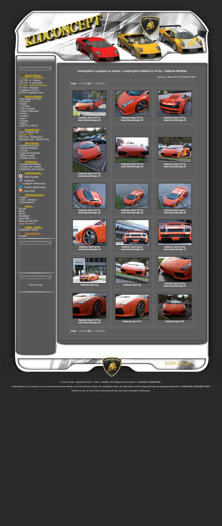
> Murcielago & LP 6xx (30, 99)
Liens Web (24, 218)
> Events (23, 150)
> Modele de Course (29, 146)
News (21, 211)
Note (193, 77)
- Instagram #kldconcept (32, 183)
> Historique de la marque (31, 169)
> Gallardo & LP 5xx (29, 90)
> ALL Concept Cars (29, 132)
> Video (22, 197)
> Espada (23, 121)
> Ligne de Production (30, 153)
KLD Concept (35, 285)
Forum (22, 213)
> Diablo (23, 104)
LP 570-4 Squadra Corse (31, 92)
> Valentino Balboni (28, 148)
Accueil (22, 208)
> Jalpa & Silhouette (29, 111)
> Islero (22, 118)
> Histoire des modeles (30, 167)
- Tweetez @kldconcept (32, 187)
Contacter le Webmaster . (149, 382)
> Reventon (24, 101)
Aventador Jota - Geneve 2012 (34, 139)
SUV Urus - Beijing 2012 (31, 137)
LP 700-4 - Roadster (29, 88)
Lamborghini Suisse (28, 229)
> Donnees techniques (30, 164)
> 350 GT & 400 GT (28, 125)
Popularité (184, 77)
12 (102, 83)
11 (99, 83)
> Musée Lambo (27, 155)
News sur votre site (28, 221)
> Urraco (23, 113)
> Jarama (23, 116)
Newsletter (24, 216)
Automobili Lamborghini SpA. (196, 386)
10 (96, 83)
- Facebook (26, 180)
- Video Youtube (28, 177)
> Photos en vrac (27, 158)
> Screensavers (26, 202)
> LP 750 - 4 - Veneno (29, 80)
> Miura (22, 123)
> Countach (24, 106)
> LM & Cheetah (27, 108)
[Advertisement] (35, 259)
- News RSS (27, 191)
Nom (175, 77)
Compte (23, 236)
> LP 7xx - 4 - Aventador (31, 83)
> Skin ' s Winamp (28, 200)
